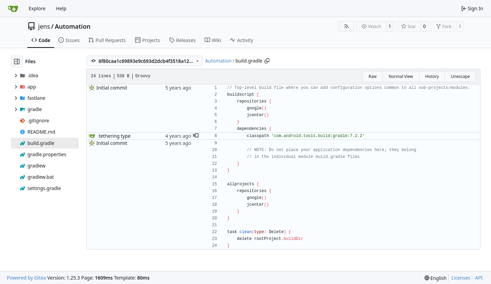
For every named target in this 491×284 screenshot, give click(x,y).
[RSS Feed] (346, 26)
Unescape (460, 76)
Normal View (401, 76)
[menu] (436, 278)
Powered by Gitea (26, 277)
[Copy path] (267, 60)
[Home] (13, 8)
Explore (37, 8)
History (432, 76)
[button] (195, 136)
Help (61, 8)
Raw (373, 76)
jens (44, 26)
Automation (73, 26)
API (478, 277)
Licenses (461, 277)
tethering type (115, 136)
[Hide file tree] (17, 61)
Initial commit (111, 87)
